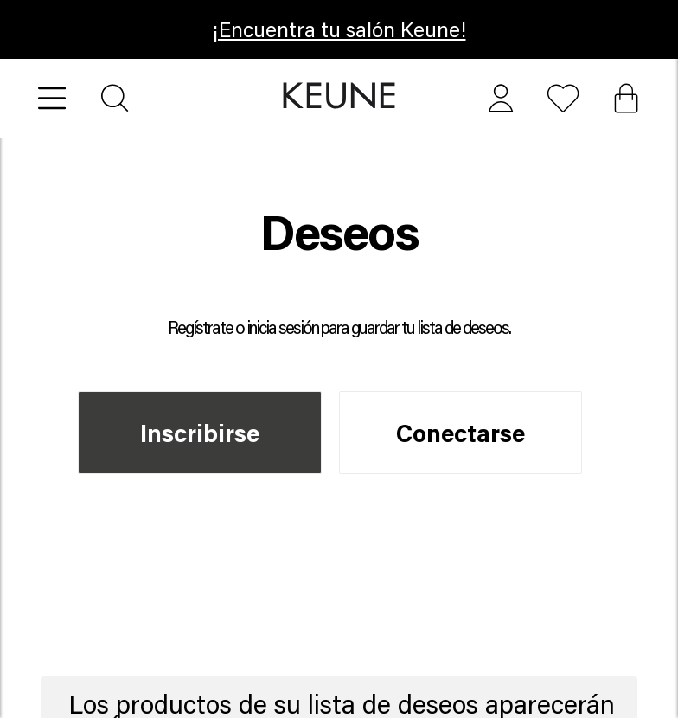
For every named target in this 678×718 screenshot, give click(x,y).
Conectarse (460, 432)
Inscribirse (199, 432)
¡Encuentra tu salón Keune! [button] (339, 29)
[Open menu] (52, 98)
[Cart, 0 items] (626, 98)
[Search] (114, 98)
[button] (339, 96)
